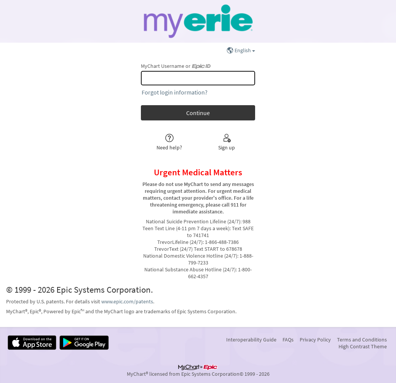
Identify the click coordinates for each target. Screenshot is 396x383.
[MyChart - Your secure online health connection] (198, 21)
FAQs (288, 339)
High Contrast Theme (363, 346)
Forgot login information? (175, 92)
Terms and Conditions (362, 339)
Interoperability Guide (251, 339)
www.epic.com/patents (127, 301)
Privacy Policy (315, 339)
